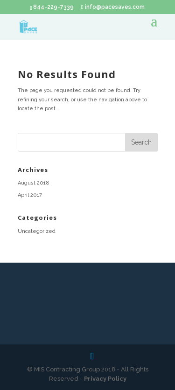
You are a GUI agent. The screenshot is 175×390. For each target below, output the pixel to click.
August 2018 (33, 183)
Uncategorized (37, 231)
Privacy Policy (105, 378)
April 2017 (30, 195)
